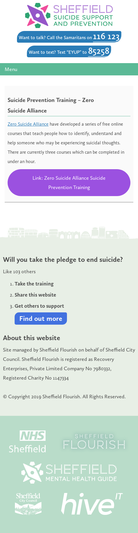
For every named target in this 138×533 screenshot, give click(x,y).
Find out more (40, 318)
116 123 (106, 35)
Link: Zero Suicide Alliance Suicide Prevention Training (69, 183)
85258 (98, 50)
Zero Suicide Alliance (28, 124)
